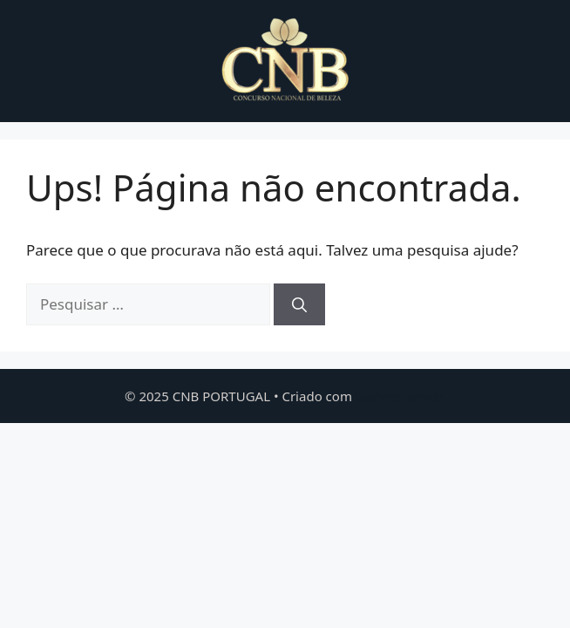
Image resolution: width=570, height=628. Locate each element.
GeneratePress (400, 396)
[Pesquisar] (299, 304)
